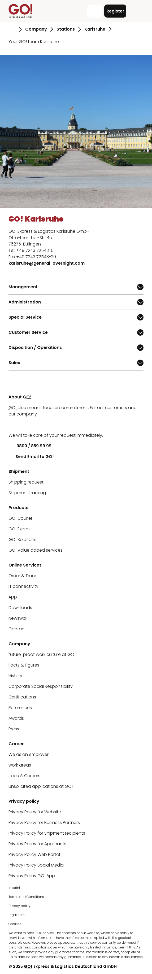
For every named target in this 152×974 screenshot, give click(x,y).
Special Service (25, 318)
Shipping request (26, 482)
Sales (23, 364)
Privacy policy (19, 906)
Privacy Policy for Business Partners (44, 822)
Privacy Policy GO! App (31, 876)
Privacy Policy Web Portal (34, 854)
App (12, 597)
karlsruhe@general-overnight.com (46, 263)
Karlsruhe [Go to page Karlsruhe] (94, 29)
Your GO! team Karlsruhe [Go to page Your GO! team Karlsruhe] (33, 42)
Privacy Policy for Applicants (37, 844)
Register (115, 11)
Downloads (20, 608)
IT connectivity (23, 586)
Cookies (14, 924)
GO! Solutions (22, 539)
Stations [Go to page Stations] (66, 29)
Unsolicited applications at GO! (40, 786)
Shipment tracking (27, 493)
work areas (19, 765)
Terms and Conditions (26, 896)
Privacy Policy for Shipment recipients (46, 833)
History (15, 676)
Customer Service (28, 334)
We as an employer (28, 754)
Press (13, 729)
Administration (24, 303)
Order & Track (22, 576)
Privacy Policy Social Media (36, 865)
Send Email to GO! (31, 456)
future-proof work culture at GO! (41, 654)
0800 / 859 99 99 (29, 446)
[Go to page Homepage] (12, 29)
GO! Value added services (35, 550)
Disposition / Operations (35, 349)
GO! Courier (20, 518)
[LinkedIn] (12, 425)
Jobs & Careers (24, 776)
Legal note (16, 915)
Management (23, 288)
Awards (16, 718)
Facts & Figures (23, 665)
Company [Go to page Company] (36, 29)
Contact (17, 629)
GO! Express (20, 529)
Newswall (17, 618)
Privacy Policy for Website (34, 812)
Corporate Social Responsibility (40, 686)
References (20, 708)
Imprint (14, 887)
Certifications (22, 697)
